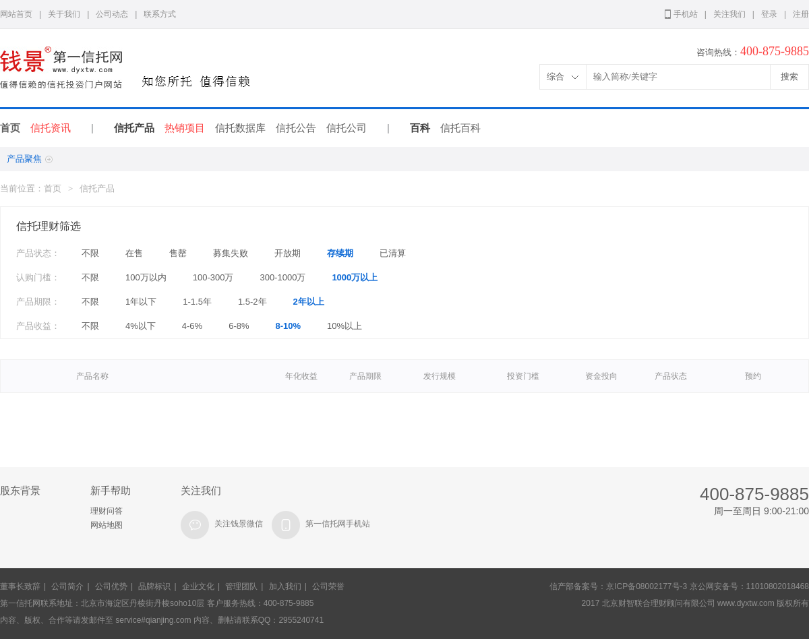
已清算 (393, 253)
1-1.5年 (197, 302)
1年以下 (140, 302)
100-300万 (213, 277)
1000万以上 (355, 277)
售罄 (178, 253)
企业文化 (198, 586)
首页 (10, 127)
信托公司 (346, 127)
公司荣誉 (328, 586)
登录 (769, 14)
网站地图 (106, 525)
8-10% (288, 326)
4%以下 (140, 326)
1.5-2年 (252, 302)
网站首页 (16, 14)
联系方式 (160, 14)
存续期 (340, 253)
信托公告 (296, 127)
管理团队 (241, 586)
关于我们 (64, 14)
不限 (90, 253)
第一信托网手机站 (337, 523)
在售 (134, 253)
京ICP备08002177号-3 (646, 586)
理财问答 (106, 511)
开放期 (287, 253)
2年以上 (308, 302)
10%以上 (344, 326)
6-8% (239, 326)
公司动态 (112, 14)
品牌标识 (154, 586)
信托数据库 (240, 127)
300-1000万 (282, 277)
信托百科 (460, 127)
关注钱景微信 (238, 523)
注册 (801, 14)
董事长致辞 (20, 586)
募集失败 (230, 253)
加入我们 (285, 586)
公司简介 (67, 586)
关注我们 (729, 14)
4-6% (192, 326)
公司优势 (111, 586)
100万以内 (146, 277)
